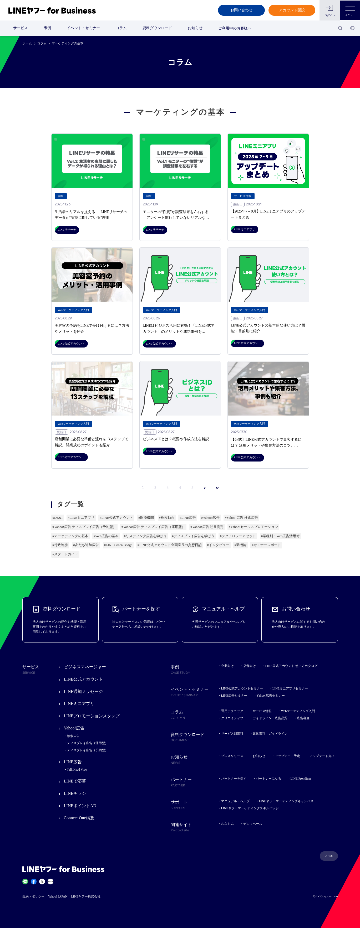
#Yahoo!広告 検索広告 (241, 518)
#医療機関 (146, 518)
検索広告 (73, 736)
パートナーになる (268, 778)
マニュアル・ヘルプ (235, 801)
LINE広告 (73, 762)
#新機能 (241, 545)
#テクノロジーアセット (238, 536)
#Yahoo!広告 (210, 518)
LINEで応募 (75, 781)
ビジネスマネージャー (85, 667)
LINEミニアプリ (79, 703)
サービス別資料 (232, 733)
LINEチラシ (75, 793)
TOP (330, 855)
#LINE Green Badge (118, 545)
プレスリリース (232, 756)
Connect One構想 (79, 818)
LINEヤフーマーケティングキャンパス (286, 801)
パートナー (194, 782)
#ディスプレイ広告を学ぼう (193, 536)
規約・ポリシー (33, 896)
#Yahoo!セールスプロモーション (253, 527)
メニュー (349, 10)
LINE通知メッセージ (83, 691)
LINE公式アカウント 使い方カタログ (291, 666)
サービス (20, 28)
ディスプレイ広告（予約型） (87, 750)
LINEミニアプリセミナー (290, 688)
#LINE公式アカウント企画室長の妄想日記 (170, 545)
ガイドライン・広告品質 (270, 718)
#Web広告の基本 (106, 536)
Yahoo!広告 (74, 728)
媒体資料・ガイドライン (270, 733)
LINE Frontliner (301, 778)
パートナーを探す (233, 778)
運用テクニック (232, 711)
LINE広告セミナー (234, 695)
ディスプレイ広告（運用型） (87, 743)
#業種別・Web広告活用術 (280, 536)
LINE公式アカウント (83, 679)
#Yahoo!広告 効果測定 (206, 527)
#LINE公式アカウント (116, 518)
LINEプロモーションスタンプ (92, 716)
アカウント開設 (291, 10)
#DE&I (58, 518)
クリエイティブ (232, 718)
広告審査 (303, 718)
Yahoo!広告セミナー (271, 695)
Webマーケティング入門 (298, 711)
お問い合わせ (241, 10)
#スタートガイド (65, 554)
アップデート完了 (322, 756)
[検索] (340, 28)
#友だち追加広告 (86, 545)
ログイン (329, 15)
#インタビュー (218, 545)
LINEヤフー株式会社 (85, 896)
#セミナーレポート (266, 545)
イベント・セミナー (83, 28)
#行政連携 (60, 545)
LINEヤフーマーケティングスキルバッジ (250, 808)
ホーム (27, 43)
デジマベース (252, 824)
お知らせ (195, 28)
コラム (121, 28)
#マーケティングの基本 (71, 536)
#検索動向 (167, 518)
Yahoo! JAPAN (58, 896)
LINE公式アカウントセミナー (242, 688)
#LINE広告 (188, 518)
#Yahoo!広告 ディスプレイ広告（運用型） (153, 527)
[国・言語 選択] (352, 28)
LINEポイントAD (80, 805)
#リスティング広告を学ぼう (145, 536)
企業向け (227, 666)
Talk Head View (77, 769)
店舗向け (249, 666)
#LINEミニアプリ (81, 518)
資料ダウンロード (157, 28)
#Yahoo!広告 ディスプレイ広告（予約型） (84, 527)
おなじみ (227, 824)
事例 (47, 28)
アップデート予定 (287, 756)
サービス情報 (262, 711)
